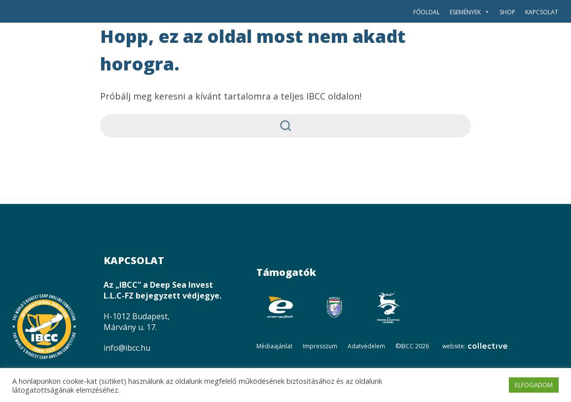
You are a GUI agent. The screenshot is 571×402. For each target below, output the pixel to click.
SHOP (507, 12)
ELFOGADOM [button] (534, 384)
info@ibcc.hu (127, 347)
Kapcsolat (541, 12)
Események (470, 12)
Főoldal (426, 12)
